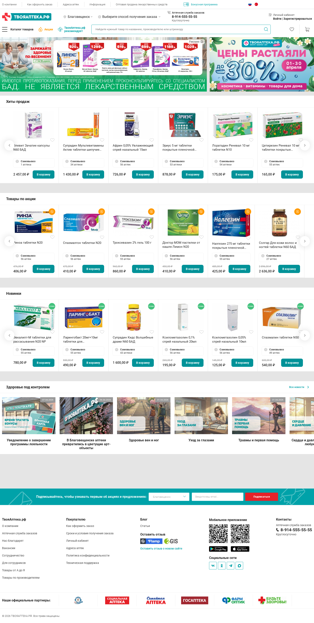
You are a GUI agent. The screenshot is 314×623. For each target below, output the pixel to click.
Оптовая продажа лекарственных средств (141, 4)
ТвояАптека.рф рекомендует (71, 29)
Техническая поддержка (82, 562)
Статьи (145, 526)
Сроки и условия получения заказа (90, 533)
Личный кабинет (77, 540)
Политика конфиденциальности (87, 555)
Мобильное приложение (228, 520)
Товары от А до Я (13, 570)
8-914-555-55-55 (184, 17)
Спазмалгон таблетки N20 (82, 243)
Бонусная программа (200, 4)
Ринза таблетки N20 (28, 242)
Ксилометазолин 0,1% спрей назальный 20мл (179, 339)
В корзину (43, 174)
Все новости (299, 387)
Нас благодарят (13, 540)
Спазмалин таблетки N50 (280, 337)
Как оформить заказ (39, 4)
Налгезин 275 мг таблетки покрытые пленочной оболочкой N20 (231, 246)
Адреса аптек (71, 4)
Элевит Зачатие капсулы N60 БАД (31, 147)
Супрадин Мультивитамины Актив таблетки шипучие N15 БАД (83, 148)
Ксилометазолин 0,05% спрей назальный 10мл (229, 339)
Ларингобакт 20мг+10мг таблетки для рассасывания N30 (80, 340)
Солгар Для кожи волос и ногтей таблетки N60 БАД (278, 245)
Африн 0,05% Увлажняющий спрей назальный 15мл (133, 147)
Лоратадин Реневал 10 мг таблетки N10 (231, 147)
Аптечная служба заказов (19, 533)
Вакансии (8, 548)
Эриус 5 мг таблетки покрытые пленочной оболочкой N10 (178, 148)
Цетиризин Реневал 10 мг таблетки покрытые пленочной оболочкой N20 (281, 148)
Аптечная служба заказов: (188, 12)
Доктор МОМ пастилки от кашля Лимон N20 (181, 245)
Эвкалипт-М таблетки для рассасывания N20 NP (32, 339)
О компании (9, 4)
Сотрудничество (13, 555)
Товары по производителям (20, 577)
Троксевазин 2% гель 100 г (132, 242)
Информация (97, 4)
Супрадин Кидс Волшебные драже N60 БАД (133, 339)
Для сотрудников (14, 562)
